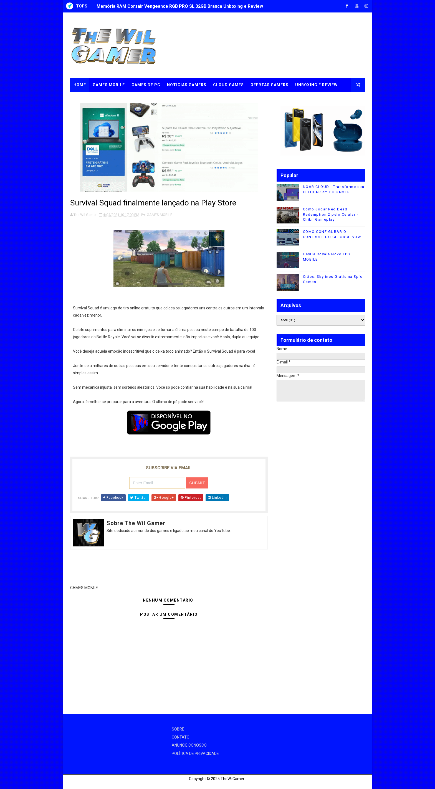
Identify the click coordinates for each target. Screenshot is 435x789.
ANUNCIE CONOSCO (189, 745)
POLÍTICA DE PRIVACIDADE (195, 753)
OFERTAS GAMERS (270, 85)
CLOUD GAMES (228, 85)
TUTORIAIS (85, 98)
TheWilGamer (232, 779)
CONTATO (180, 737)
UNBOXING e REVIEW (316, 85)
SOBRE (178, 729)
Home (80, 85)
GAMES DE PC (145, 85)
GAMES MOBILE (109, 85)
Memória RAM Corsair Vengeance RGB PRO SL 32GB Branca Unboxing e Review (180, 6)
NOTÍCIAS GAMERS (186, 85)
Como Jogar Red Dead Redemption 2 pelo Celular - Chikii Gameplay (330, 214)
